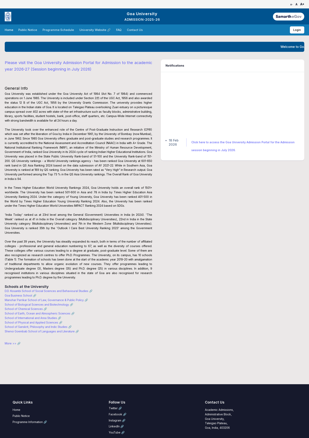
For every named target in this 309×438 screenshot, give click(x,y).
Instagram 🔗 (117, 420)
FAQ (119, 30)
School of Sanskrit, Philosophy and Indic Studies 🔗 (38, 326)
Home (9, 30)
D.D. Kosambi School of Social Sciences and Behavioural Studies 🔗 (48, 291)
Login (297, 30)
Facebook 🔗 (117, 414)
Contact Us (135, 30)
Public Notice (28, 30)
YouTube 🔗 (117, 432)
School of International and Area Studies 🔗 (33, 318)
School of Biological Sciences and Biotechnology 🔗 (39, 304)
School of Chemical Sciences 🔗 (26, 309)
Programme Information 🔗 (30, 422)
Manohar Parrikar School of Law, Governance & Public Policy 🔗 (46, 300)
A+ (302, 4)
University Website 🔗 (95, 30)
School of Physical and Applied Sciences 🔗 (33, 322)
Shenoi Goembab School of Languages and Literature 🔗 (42, 331)
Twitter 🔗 (115, 408)
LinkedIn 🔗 (116, 426)
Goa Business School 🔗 (20, 295)
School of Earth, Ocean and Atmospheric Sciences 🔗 (39, 313)
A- (291, 4)
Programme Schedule (58, 30)
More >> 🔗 (12, 343)
